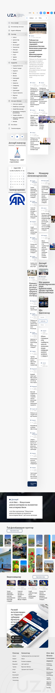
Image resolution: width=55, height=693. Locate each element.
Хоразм (15, 98)
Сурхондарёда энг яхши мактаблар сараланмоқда (34, 475)
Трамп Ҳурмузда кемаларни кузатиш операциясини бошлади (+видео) (34, 192)
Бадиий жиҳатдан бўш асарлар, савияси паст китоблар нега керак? (34, 378)
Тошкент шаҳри (17, 68)
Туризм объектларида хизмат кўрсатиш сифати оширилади (34, 361)
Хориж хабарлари (34, 181)
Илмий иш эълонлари (19, 106)
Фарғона (15, 95)
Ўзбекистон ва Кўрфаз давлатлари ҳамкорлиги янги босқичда (34, 324)
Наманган (15, 83)
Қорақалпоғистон (18, 66)
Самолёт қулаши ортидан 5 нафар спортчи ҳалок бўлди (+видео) (34, 213)
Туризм (15, 57)
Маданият (15, 52)
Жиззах (15, 75)
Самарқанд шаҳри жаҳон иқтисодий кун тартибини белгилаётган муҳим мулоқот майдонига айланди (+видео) (46, 194)
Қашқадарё (16, 78)
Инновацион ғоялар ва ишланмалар (19, 112)
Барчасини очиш (33, 483)
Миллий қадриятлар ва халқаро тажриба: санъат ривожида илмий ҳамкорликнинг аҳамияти (35, 398)
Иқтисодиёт (16, 45)
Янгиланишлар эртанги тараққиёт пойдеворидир (34, 461)
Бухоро (15, 73)
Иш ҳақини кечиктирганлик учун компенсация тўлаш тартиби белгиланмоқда (47, 287)
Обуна (23, 658)
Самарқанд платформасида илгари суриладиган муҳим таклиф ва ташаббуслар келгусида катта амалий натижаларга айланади (44, 95)
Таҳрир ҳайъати (17, 115)
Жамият (15, 42)
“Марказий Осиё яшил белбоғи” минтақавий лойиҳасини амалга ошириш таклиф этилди (42, 122)
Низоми (15, 121)
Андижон (15, 71)
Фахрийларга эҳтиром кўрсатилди (34, 427)
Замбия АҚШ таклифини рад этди (34, 264)
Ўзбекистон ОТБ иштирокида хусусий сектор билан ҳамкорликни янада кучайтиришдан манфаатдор (35, 143)
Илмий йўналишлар (18, 109)
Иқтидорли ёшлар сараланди (33, 308)
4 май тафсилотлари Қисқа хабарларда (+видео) (34, 230)
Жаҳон (14, 59)
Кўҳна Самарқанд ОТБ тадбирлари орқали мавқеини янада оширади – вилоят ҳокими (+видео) (45, 249)
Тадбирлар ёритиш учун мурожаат (30, 656)
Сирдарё (15, 88)
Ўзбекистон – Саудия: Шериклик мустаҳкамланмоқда (36, 414)
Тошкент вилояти (17, 93)
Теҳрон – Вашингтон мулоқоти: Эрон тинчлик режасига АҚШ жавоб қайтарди (34, 444)
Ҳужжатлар (16, 40)
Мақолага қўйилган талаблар (18, 118)
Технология (16, 47)
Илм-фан (15, 49)
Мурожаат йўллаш (26, 666)
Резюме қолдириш (26, 661)
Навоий (15, 80)
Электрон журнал (17, 104)
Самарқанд (16, 85)
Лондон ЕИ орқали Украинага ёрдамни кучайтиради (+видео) (34, 248)
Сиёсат (15, 37)
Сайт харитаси (25, 664)
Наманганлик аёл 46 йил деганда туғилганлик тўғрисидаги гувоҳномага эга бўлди (35, 289)
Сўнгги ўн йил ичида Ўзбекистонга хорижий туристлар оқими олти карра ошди (34, 120)
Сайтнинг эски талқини (27, 669)
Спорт (14, 54)
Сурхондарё (16, 90)
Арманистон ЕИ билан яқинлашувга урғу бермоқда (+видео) (34, 343)
